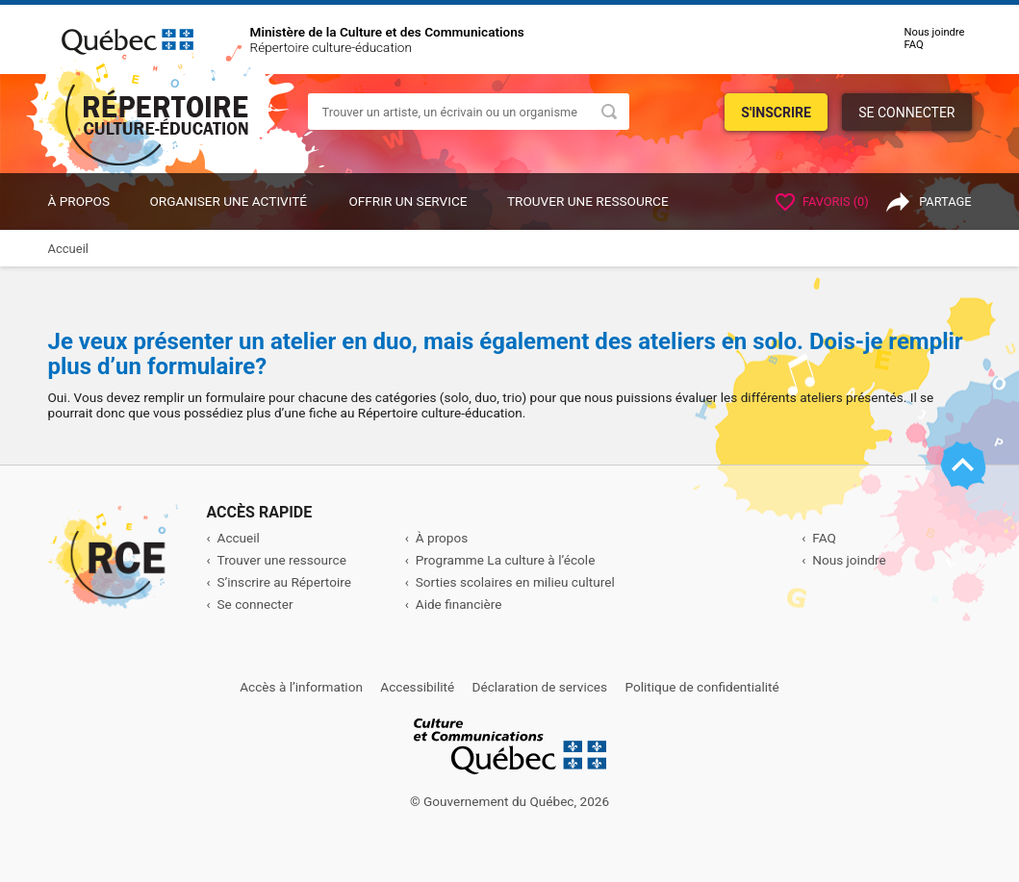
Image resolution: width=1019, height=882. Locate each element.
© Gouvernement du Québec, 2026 (509, 801)
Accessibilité (417, 686)
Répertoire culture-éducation (331, 47)
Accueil (238, 537)
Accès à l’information (301, 686)
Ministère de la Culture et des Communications (387, 31)
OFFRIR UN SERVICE (407, 201)
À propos (79, 201)
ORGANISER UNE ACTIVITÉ (228, 201)
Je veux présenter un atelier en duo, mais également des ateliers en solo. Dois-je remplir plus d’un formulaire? (505, 354)
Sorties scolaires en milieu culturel (515, 582)
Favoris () (822, 201)
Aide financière (459, 604)
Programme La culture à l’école (506, 559)
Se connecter (906, 112)
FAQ (914, 44)
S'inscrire (776, 112)
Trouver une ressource (588, 201)
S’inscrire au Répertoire (284, 582)
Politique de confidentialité (701, 686)
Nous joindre (934, 32)
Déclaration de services (540, 686)
